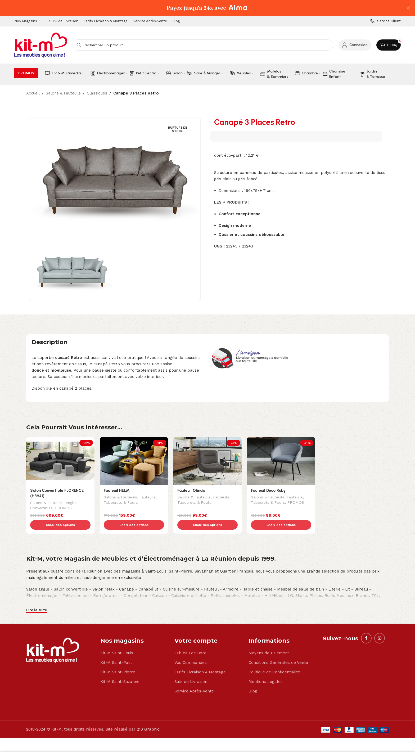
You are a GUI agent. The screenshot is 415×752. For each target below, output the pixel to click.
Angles (72, 503)
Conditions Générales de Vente (278, 651)
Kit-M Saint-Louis (116, 642)
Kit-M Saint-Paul (116, 651)
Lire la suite (36, 599)
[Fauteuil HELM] (134, 461)
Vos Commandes (190, 651)
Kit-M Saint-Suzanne (119, 670)
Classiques (97, 93)
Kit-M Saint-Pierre (117, 661)
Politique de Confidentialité (274, 661)
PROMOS (63, 508)
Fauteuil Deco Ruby (268, 490)
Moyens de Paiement (269, 642)
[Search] (203, 45)
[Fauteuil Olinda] (207, 461)
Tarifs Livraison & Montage (200, 661)
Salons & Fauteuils (63, 93)
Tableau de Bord (190, 642)
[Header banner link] (199, 8)
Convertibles (41, 508)
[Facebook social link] (366, 627)
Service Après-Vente (194, 680)
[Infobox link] (385, 21)
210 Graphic (148, 718)
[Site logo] (40, 44)
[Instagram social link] (379, 627)
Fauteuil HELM (117, 490)
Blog (253, 680)
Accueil (33, 93)
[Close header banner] (408, 8)
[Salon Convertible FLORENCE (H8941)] (60, 461)
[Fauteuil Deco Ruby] (281, 461)
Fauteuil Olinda (191, 490)
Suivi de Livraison (190, 670)
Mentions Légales (266, 670)
